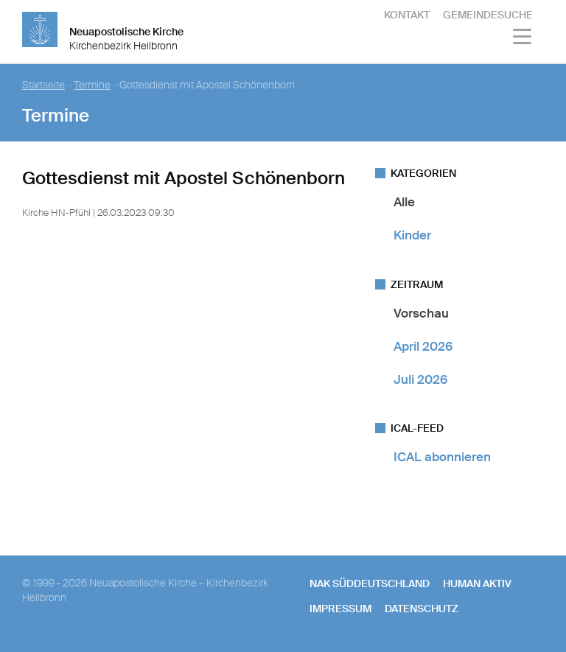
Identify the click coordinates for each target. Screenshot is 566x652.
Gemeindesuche (488, 14)
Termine (92, 85)
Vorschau (421, 313)
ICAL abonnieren (442, 457)
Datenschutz (421, 608)
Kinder (412, 235)
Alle (404, 202)
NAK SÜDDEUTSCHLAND (370, 583)
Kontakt (407, 14)
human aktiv (477, 583)
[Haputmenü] (523, 39)
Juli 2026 (420, 379)
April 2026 (423, 346)
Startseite (43, 85)
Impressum (340, 608)
